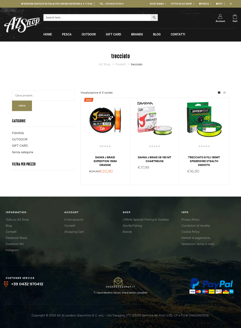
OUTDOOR (19, 139)
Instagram (12, 250)
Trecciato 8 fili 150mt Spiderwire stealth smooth (204, 161)
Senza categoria (22, 152)
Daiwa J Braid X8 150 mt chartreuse (154, 159)
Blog (9, 225)
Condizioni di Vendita (195, 225)
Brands (127, 232)
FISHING (18, 133)
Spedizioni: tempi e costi (197, 244)
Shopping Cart (74, 232)
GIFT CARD (20, 145)
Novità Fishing (132, 225)
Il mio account (73, 219)
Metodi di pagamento (195, 238)
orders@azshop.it (120, 286)
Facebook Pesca (16, 238)
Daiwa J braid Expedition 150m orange (105, 161)
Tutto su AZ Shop (17, 219)
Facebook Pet (15, 244)
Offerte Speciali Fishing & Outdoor (146, 219)
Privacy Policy (190, 219)
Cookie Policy (190, 232)
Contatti (11, 232)
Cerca (22, 105)
